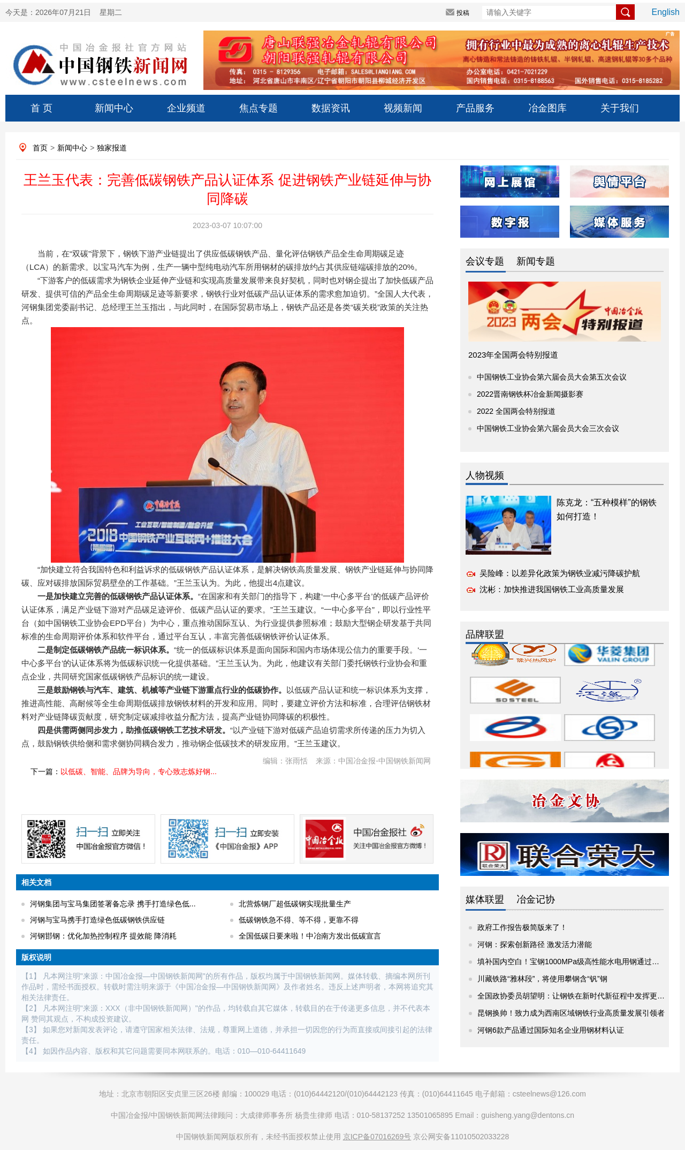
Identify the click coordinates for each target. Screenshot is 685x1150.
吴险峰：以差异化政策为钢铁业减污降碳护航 (560, 573)
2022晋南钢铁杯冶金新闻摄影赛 (530, 394)
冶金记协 (535, 899)
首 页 (41, 108)
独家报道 (112, 147)
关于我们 (619, 108)
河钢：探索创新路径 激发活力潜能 (534, 944)
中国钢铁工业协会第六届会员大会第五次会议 (552, 377)
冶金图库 (547, 108)
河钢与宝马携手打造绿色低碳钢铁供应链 (97, 920)
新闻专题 (535, 261)
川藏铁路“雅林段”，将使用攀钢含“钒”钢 (542, 978)
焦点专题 (258, 108)
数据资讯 (330, 108)
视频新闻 (403, 108)
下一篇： (124, 771)
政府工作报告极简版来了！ (522, 927)
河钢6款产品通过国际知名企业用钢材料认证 (550, 1030)
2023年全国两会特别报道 (513, 354)
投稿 (462, 13)
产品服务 (475, 108)
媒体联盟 (485, 899)
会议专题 (485, 261)
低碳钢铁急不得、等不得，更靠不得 (299, 920)
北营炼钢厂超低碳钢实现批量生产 (295, 903)
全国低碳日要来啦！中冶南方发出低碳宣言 (310, 936)
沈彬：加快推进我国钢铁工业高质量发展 (552, 589)
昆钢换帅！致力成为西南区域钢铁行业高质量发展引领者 (571, 1013)
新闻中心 (114, 108)
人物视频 (485, 475)
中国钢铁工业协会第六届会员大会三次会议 (548, 428)
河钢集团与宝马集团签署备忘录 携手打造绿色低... (113, 903)
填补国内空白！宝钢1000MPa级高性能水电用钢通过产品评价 (579, 961)
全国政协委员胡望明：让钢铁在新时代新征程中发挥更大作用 (578, 996)
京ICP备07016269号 (377, 1136)
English (666, 12)
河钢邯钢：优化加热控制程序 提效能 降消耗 (103, 936)
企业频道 (186, 108)
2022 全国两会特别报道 (516, 411)
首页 (40, 147)
